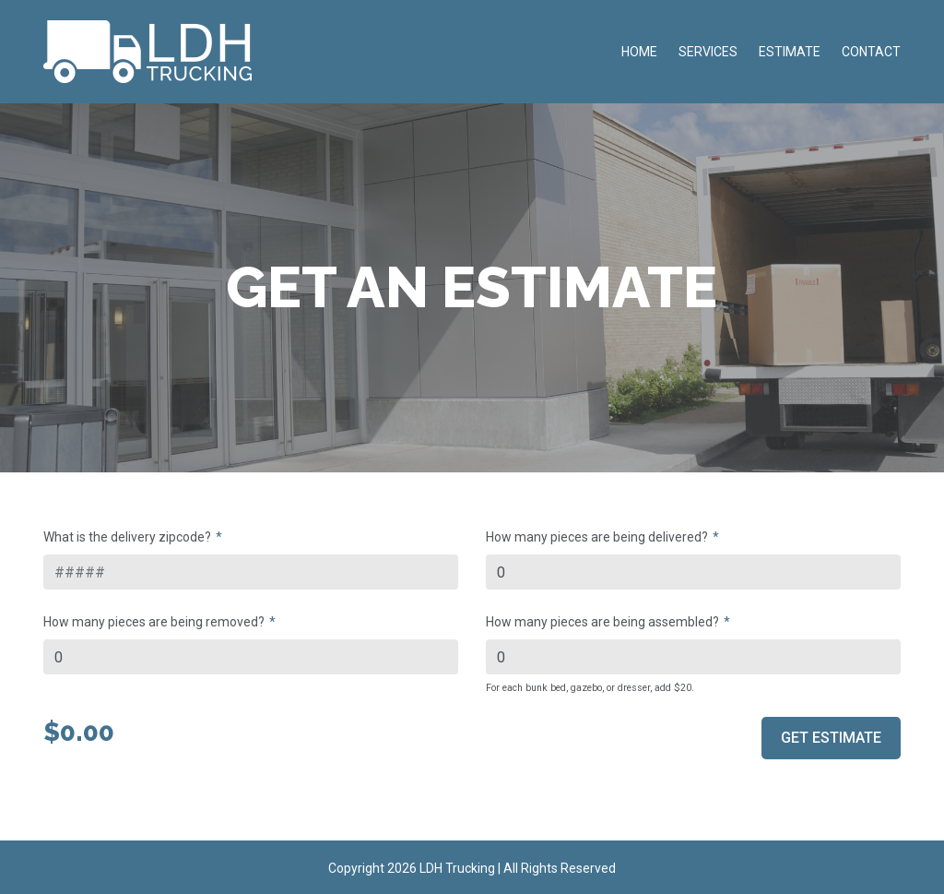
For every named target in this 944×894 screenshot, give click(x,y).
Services (708, 51)
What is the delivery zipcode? (127, 537)
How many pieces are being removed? (154, 621)
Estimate (789, 51)
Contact (871, 51)
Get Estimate (831, 737)
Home (639, 51)
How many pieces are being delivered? (597, 537)
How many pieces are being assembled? (602, 621)
